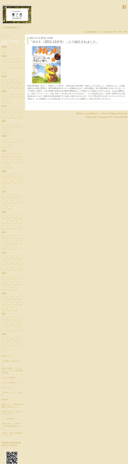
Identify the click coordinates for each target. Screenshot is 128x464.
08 (3, 66)
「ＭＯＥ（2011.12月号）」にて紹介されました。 (64, 42)
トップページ (6, 37)
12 (4, 61)
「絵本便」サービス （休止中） (12, 394)
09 (20, 61)
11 (9, 61)
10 (15, 61)
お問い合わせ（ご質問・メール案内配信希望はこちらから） (11, 426)
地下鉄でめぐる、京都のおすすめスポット (11, 413)
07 (9, 66)
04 (3, 87)
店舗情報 (4, 400)
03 (3, 51)
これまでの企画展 (8, 378)
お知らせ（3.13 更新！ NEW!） (10, 42)
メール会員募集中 (8, 419)
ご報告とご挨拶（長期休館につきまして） (11, 434)
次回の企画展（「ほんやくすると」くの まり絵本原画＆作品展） (12, 371)
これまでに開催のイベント (11, 383)
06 (14, 66)
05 (20, 66)
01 (20, 87)
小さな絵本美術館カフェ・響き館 (94, 114)
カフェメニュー (7, 388)
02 (15, 87)
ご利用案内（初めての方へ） (10, 362)
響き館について (7, 356)
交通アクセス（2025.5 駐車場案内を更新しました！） (12, 406)
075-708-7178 (120, 32)
